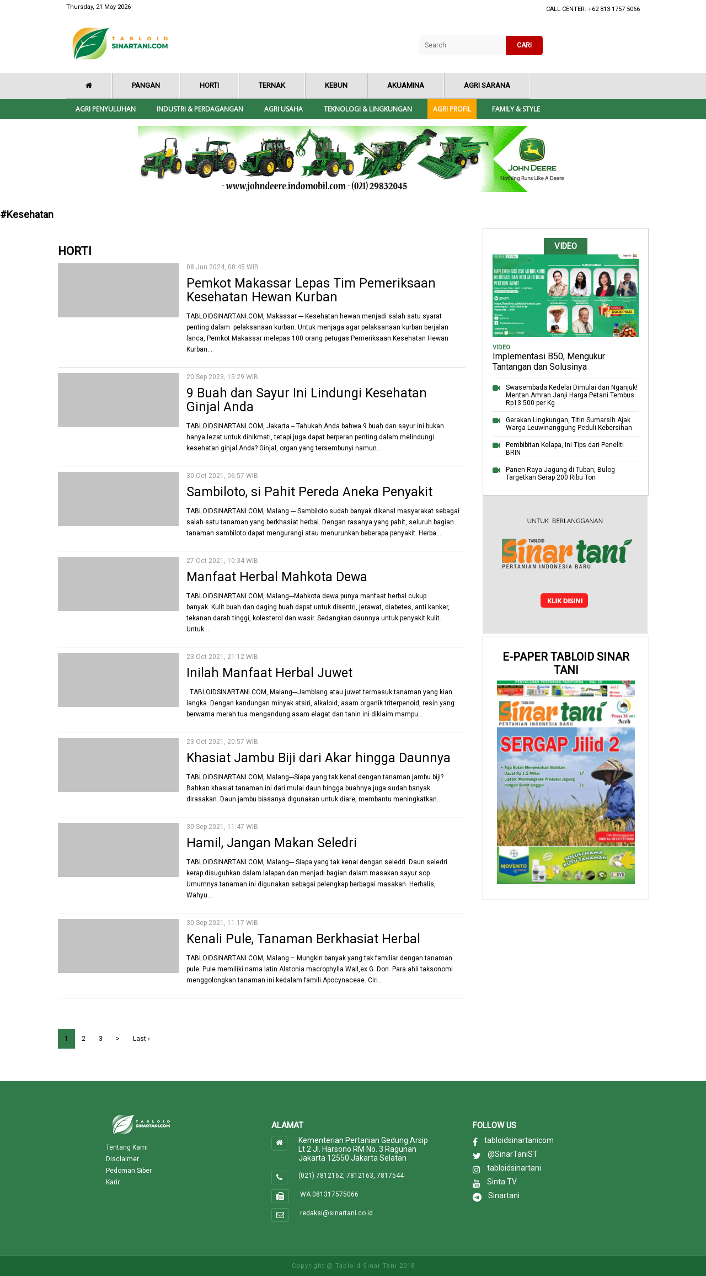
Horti (209, 85)
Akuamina (405, 85)
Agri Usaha (283, 109)
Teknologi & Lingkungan (368, 109)
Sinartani (504, 1195)
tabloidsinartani (514, 1167)
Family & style (516, 109)
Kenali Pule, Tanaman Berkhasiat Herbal (303, 939)
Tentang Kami (127, 1147)
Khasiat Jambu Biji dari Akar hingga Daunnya (318, 758)
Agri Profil (452, 109)
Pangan (146, 85)
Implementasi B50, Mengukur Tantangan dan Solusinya (549, 361)
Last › (141, 1039)
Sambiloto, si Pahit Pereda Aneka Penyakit (309, 492)
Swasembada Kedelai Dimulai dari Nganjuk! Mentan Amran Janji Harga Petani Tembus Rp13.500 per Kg (572, 395)
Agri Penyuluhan (106, 109)
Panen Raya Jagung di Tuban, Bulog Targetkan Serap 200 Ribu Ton (560, 473)
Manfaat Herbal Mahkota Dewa (276, 577)
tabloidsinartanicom (519, 1140)
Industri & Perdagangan (200, 109)
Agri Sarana (487, 85)
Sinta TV (502, 1181)
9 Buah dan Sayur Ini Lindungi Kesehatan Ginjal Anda (306, 400)
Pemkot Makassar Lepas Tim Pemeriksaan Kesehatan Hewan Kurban (311, 290)
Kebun (336, 85)
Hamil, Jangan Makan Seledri (271, 843)
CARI (524, 45)
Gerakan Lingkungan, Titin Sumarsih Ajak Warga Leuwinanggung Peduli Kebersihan (569, 424)
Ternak (272, 85)
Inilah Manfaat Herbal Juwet (269, 673)
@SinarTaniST (513, 1154)
